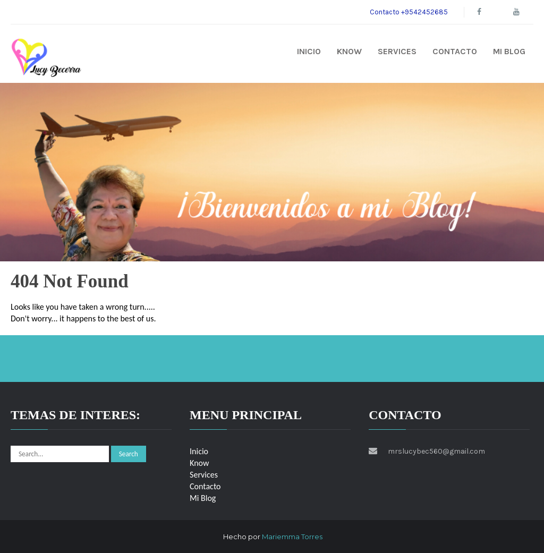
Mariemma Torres (292, 536)
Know (349, 51)
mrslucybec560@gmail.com (436, 451)
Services (397, 51)
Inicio (309, 51)
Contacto (454, 51)
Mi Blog (509, 51)
